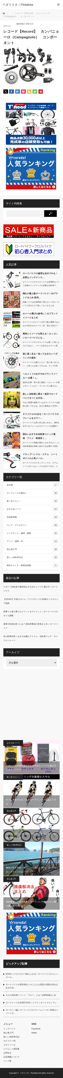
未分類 (33, 485)
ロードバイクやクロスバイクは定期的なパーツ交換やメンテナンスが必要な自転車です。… (41, 285)
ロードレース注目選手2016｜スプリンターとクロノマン (31, 1002)
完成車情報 (33, 517)
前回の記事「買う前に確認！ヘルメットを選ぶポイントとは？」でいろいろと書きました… (41, 385)
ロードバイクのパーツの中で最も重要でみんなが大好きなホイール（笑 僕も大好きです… (41, 325)
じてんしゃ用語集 (11, 1049)
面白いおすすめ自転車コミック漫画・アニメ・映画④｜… (39, 436)
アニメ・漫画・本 (33, 541)
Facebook (36, 1029)
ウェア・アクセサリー (33, 525)
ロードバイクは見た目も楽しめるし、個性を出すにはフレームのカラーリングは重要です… (41, 426)
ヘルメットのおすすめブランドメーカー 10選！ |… (40, 376)
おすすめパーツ (33, 509)
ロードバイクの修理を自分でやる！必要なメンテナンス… (40, 275)
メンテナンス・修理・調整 (33, 533)
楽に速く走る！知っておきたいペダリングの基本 (40, 356)
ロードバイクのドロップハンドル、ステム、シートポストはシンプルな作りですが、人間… (41, 466)
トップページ (9, 1029)
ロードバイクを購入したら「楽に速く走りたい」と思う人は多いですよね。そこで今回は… (41, 365)
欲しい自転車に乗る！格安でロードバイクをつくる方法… (40, 396)
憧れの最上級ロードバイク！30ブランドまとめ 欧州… (40, 295)
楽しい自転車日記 (33, 557)
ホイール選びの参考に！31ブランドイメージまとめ (40, 315)
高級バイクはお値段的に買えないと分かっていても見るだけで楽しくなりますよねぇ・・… (41, 305)
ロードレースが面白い (33, 493)
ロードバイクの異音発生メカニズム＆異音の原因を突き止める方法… (32, 986)
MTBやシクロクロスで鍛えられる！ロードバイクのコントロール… (32, 975)
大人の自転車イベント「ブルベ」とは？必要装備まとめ (31, 995)
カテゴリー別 (9, 1041)
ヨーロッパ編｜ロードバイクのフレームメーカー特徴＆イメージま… (32, 1011)
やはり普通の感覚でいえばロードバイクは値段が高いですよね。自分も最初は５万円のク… (41, 405)
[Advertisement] (31, 704)
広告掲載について (11, 1057)
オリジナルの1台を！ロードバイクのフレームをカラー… (41, 416)
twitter (34, 1033)
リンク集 (7, 1061)
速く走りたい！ (33, 501)
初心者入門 (33, 549)
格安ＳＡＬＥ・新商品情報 (33, 565)
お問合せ (7, 1053)
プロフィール (9, 1045)
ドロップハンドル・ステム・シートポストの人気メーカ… (40, 456)
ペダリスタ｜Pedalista (29, 1073)
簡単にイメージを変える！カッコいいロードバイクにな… (40, 335)
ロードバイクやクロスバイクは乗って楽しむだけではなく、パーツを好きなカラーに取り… (41, 345)
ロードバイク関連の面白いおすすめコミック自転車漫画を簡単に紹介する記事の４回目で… (41, 446)
